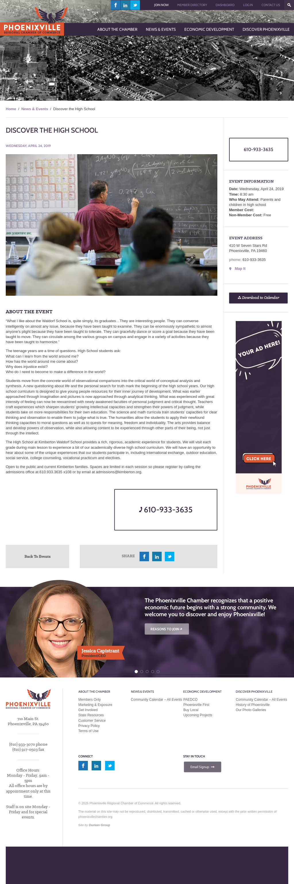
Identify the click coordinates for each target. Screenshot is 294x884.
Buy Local (190, 710)
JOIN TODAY (53, 870)
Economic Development (202, 692)
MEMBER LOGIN (127, 870)
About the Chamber (94, 692)
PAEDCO (190, 700)
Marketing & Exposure (95, 705)
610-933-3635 (166, 509)
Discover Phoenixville (254, 692)
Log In (248, 5)
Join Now (161, 5)
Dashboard (225, 5)
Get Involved (88, 710)
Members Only (89, 700)
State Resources (91, 715)
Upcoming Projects (197, 715)
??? (289, 5)
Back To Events (37, 556)
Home (11, 109)
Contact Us (271, 5)
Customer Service (92, 721)
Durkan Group (99, 825)
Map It (240, 268)
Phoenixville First (196, 705)
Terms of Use (88, 731)
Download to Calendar (258, 298)
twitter (135, 5)
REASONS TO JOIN (166, 629)
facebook (116, 5)
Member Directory (192, 5)
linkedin (125, 5)
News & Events (34, 109)
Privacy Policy (89, 726)
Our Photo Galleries (251, 710)
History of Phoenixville (253, 705)
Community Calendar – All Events (156, 700)
